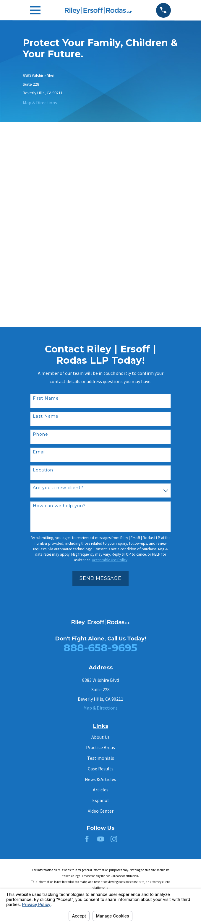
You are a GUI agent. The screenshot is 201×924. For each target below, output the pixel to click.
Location (43, 470)
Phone (40, 434)
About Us (100, 737)
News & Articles (100, 779)
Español (100, 800)
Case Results (101, 769)
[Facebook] (87, 839)
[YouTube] (100, 839)
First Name (46, 398)
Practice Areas (100, 747)
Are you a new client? (58, 487)
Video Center (101, 811)
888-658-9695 (100, 647)
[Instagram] (114, 839)
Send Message (100, 578)
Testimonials (100, 758)
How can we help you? (59, 505)
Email (39, 452)
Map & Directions (40, 102)
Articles (100, 790)
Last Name (46, 416)
